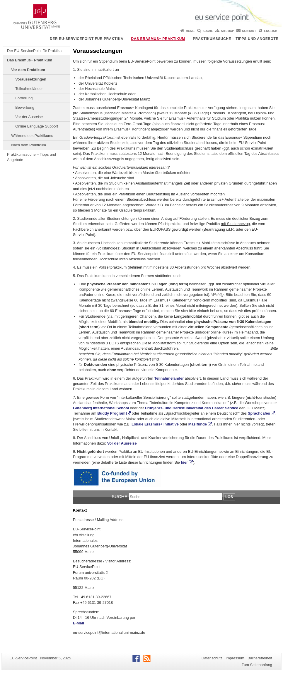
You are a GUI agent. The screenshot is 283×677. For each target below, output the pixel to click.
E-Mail (78, 623)
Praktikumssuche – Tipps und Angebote (235, 39)
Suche (208, 31)
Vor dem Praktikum (28, 70)
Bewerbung (24, 107)
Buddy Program (111, 413)
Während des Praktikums (32, 135)
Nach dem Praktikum (28, 145)
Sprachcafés (259, 413)
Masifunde (197, 424)
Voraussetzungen (30, 79)
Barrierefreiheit (260, 658)
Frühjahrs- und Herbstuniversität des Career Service (191, 408)
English (270, 31)
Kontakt (249, 31)
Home (190, 31)
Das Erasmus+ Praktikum (158, 39)
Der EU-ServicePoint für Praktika (86, 39)
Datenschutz (212, 658)
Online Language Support (36, 126)
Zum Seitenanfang (256, 665)
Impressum (235, 658)
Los (229, 497)
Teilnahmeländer (29, 88)
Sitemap (227, 31)
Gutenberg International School (101, 408)
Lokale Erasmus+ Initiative (155, 424)
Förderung (24, 98)
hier (184, 462)
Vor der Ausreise (29, 117)
